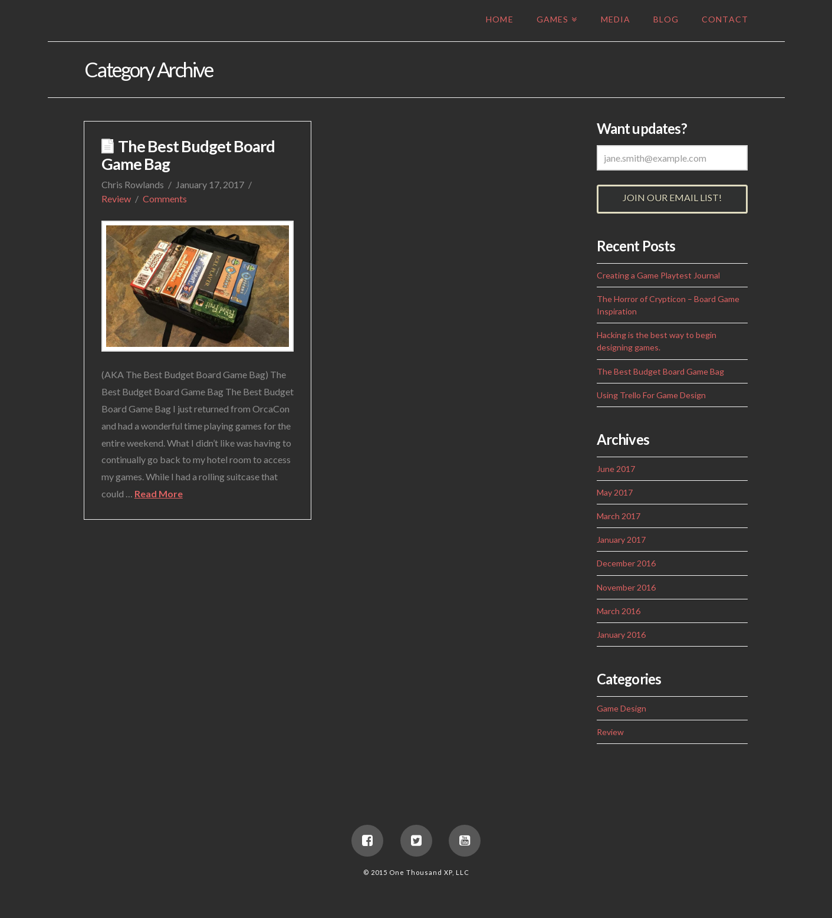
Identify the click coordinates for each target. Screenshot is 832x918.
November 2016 (626, 587)
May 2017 (615, 492)
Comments (165, 198)
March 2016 (618, 611)
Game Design (621, 708)
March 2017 (618, 516)
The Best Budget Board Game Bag (188, 154)
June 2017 (616, 469)
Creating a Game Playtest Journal (658, 275)
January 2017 (621, 540)
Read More (158, 493)
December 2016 (626, 563)
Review (116, 198)
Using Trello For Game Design (651, 395)
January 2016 (621, 635)
